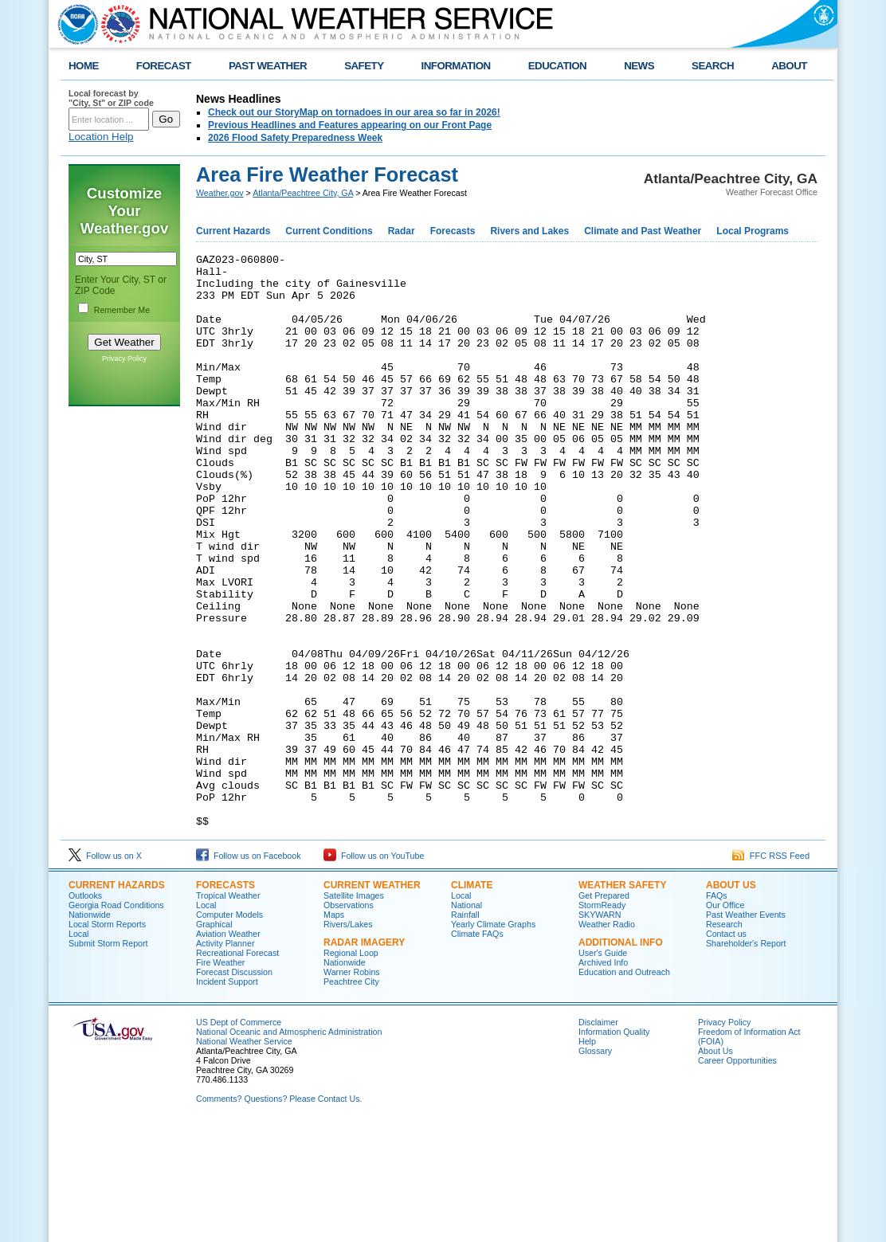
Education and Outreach (624, 1086)
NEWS (639, 66)
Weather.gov (220, 193)
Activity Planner (225, 1058)
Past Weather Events (746, 1029)
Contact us (726, 1048)
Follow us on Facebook (248, 970)
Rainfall (465, 1029)
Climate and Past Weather (642, 231)
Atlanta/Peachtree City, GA (303, 193)
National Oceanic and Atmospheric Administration (289, 1146)
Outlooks (85, 1010)
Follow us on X (105, 970)
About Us (731, 999)
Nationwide (90, 1029)
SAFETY (363, 66)
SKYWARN (599, 1029)
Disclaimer (598, 1137)
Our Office (725, 1020)
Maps (333, 1029)
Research (724, 1039)
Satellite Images (353, 1010)
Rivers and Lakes (529, 231)
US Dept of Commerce (238, 1137)
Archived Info (603, 1077)
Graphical (214, 1039)
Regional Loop (350, 1067)
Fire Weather (220, 1077)
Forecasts (453, 231)
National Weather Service (244, 1156)
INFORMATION (456, 66)
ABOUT (789, 66)
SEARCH (713, 66)
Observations (348, 1020)
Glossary (595, 1165)
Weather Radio (606, 1039)
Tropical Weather (228, 1010)
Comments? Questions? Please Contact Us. (279, 1213)
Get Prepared (603, 1010)
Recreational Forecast (237, 1067)
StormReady (601, 1020)
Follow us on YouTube (373, 970)
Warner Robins (351, 1086)
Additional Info (620, 1057)
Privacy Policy (124, 358)
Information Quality (613, 1146)
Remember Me (122, 310)
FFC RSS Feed (771, 970)
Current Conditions (328, 231)
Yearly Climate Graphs (493, 1039)
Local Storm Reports (107, 1039)
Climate (471, 999)
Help (587, 1156)
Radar (401, 231)
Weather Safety (622, 999)
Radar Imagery (364, 1057)
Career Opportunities (737, 1175)
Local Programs (752, 231)
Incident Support (227, 1096)
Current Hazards (233, 231)
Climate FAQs (477, 1048)
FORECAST (163, 66)
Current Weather (372, 999)
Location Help (101, 137)
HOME (84, 66)
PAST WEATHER (268, 66)
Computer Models (229, 1029)
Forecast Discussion (234, 1086)
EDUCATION (557, 66)
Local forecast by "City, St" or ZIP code (111, 98)
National (466, 1020)
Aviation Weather (228, 1048)
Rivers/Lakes (348, 1039)
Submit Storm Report (108, 1058)
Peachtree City (351, 1096)
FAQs (716, 1010)
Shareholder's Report (746, 1058)
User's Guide (602, 1067)
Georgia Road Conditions (116, 1020)
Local (78, 1048)
